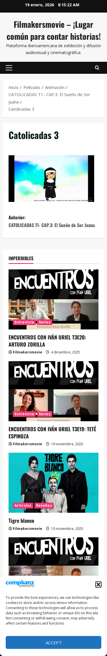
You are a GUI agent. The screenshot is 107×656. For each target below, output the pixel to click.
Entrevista (24, 322)
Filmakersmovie (27, 352)
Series (45, 322)
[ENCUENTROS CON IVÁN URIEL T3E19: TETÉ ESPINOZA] (53, 391)
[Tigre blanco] (53, 483)
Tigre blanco (21, 520)
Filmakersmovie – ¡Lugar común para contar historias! (54, 30)
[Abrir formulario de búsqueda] (97, 67)
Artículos (23, 505)
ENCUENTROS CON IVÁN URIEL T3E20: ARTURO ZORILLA (47, 340)
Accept (54, 642)
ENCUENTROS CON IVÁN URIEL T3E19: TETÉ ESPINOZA (52, 432)
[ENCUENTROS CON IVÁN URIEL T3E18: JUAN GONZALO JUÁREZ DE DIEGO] (53, 567)
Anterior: (53, 221)
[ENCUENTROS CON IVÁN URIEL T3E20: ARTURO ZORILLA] (53, 299)
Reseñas (44, 505)
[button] (98, 584)
